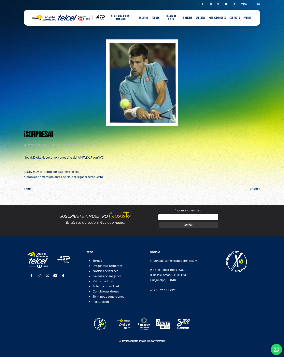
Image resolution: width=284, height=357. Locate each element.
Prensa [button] (247, 18)
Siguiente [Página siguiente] (255, 189)
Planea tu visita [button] (171, 17)
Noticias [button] (187, 18)
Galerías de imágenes (107, 276)
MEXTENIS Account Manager (121, 17)
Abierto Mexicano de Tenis (53, 145)
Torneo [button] (155, 18)
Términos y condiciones (108, 296)
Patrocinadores (217, 18)
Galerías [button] (200, 18)
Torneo (97, 260)
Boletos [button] (143, 18)
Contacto (234, 18)
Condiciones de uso (106, 291)
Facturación (101, 301)
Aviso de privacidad (106, 286)
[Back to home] (68, 18)
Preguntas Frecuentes (107, 265)
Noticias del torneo (106, 271)
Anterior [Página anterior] (29, 189)
